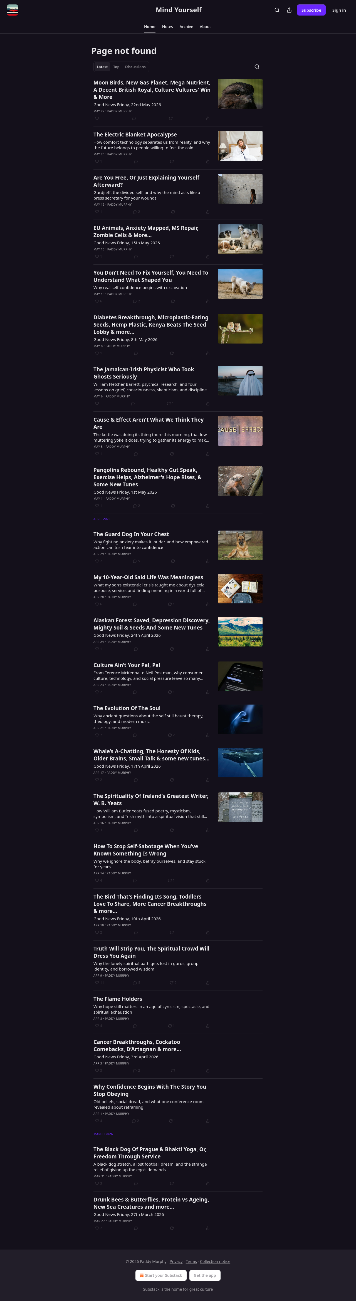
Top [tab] (116, 66)
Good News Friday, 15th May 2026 (126, 242)
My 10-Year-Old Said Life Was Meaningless (148, 577)
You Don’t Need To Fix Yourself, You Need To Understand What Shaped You (150, 276)
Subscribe (311, 10)
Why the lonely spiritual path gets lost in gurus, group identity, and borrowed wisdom (146, 966)
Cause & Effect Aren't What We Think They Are (148, 423)
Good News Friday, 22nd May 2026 (127, 104)
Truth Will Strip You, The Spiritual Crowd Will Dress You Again (151, 952)
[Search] (277, 10)
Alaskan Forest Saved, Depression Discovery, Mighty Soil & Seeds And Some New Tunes (151, 624)
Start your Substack (160, 1275)
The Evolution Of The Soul (126, 708)
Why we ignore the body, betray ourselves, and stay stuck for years (149, 863)
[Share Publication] (289, 10)
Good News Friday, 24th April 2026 (127, 635)
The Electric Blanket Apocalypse (135, 134)
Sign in (339, 10)
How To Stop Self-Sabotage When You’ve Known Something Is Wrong (145, 850)
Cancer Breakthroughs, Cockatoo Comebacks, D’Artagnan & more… (137, 1045)
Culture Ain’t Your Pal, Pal (126, 665)
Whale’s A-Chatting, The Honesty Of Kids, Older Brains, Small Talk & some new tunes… (151, 755)
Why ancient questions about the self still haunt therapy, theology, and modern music (148, 718)
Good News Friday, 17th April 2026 (127, 766)
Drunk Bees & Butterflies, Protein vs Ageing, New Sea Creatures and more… (151, 1203)
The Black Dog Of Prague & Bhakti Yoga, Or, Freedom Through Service (149, 1153)
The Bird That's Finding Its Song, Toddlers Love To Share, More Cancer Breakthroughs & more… (150, 904)
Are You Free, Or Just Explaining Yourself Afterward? (146, 181)
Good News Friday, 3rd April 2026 (126, 1056)
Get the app (205, 1275)
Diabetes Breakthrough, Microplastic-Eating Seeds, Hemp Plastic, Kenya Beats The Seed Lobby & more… (150, 324)
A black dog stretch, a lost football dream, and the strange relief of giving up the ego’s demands (150, 1166)
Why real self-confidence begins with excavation (140, 287)
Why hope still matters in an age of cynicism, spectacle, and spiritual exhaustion (151, 1009)
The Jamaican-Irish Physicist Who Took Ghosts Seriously (143, 373)
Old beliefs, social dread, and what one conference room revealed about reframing (148, 1104)
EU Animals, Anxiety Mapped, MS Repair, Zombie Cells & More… (146, 231)
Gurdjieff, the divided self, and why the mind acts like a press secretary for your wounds (146, 195)
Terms (191, 1261)
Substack (151, 1289)
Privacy (176, 1261)
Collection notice (215, 1261)
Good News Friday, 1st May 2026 (125, 492)
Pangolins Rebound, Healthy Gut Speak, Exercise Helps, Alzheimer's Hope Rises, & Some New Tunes (147, 477)
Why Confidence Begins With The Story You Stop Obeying (149, 1090)
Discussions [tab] (135, 66)
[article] (178, 100)
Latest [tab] (102, 66)
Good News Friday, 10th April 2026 (127, 918)
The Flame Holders (117, 999)
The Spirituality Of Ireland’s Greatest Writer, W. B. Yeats (150, 799)
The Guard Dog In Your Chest (131, 534)
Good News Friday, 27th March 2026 (128, 1214)
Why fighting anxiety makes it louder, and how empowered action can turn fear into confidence (150, 544)
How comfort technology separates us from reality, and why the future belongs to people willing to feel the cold (151, 144)
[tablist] (121, 66)
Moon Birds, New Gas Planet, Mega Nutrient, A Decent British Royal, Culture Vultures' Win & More (152, 90)
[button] (150, 26)
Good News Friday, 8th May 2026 (125, 339)
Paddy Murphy (119, 111)
